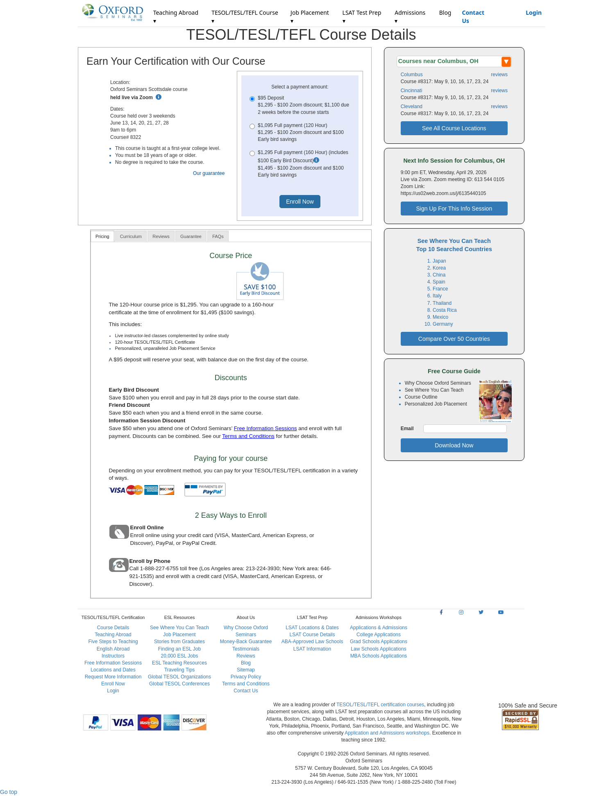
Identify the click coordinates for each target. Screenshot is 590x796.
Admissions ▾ (410, 17)
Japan (439, 261)
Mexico (440, 317)
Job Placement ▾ (309, 17)
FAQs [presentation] (218, 236)
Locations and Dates (113, 670)
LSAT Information (312, 649)
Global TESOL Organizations (179, 677)
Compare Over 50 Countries (454, 339)
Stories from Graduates (179, 641)
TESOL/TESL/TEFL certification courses (380, 705)
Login (534, 12)
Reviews (245, 656)
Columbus (412, 74)
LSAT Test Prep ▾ (362, 17)
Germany (443, 324)
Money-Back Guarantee (246, 641)
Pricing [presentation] (102, 236)
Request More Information (113, 677)
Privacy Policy (246, 677)
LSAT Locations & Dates (312, 627)
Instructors (113, 656)
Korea (439, 268)
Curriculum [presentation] (131, 236)
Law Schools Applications (378, 649)
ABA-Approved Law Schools (312, 641)
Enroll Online (146, 527)
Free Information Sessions (265, 428)
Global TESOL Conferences (179, 684)
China (439, 275)
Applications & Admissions (378, 627)
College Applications (378, 634)
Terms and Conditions (248, 436)
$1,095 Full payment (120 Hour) (300, 132)
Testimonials (245, 649)
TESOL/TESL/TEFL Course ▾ (244, 17)
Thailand (442, 303)
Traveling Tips (179, 670)
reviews (499, 74)
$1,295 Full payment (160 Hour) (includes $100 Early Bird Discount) (300, 164)
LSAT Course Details (312, 634)
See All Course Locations (454, 128)
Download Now (454, 445)
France (440, 289)
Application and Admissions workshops (387, 733)
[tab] (102, 236)
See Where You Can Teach (179, 627)
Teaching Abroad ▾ (175, 17)
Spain (439, 282)
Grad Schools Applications (378, 641)
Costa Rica (445, 310)
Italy (437, 296)
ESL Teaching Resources (179, 663)
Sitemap (246, 670)
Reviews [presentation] (161, 236)
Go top (8, 792)
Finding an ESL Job (179, 649)
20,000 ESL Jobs (179, 656)
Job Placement (179, 634)
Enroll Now (113, 684)
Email (407, 428)
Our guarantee (209, 173)
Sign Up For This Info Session (454, 208)
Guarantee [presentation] (191, 236)
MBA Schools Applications (378, 656)
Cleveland (411, 106)
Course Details (113, 627)
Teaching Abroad (113, 634)
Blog (445, 12)
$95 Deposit (300, 105)
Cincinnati (411, 90)
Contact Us (473, 17)
